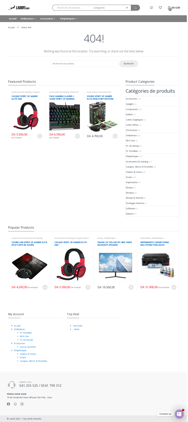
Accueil (12, 18)
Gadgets (130, 104)
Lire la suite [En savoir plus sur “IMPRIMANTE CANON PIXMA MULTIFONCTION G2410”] (173, 287)
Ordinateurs (27, 18)
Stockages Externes (135, 203)
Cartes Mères (132, 124)
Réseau (129, 187)
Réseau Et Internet (134, 197)
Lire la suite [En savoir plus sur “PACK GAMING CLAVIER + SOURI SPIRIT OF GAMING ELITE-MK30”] (77, 136)
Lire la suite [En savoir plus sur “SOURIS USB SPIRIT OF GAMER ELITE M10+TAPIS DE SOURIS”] (45, 287)
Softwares (130, 208)
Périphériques (67, 18)
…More (76, 329)
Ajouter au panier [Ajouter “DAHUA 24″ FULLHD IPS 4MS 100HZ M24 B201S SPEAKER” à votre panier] (131, 287)
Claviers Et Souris (134, 172)
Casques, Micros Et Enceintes (26, 93)
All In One (130, 140)
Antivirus (130, 213)
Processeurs (131, 130)
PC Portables (132, 151)
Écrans (129, 177)
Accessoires (46, 18)
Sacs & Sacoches (28, 346)
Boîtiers (129, 114)
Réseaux (130, 192)
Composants (132, 109)
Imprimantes (132, 182)
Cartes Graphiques (134, 119)
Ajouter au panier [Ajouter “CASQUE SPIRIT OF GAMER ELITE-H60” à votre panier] (39, 136)
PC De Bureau (132, 145)
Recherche (129, 63)
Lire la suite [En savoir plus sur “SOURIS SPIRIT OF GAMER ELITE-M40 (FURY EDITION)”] (115, 136)
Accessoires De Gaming (21, 92)
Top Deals (77, 325)
